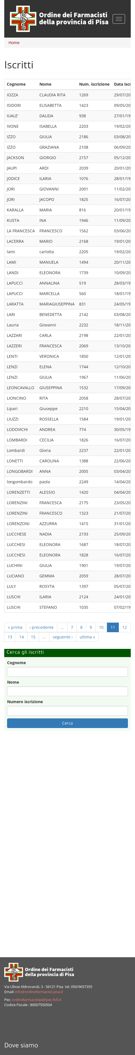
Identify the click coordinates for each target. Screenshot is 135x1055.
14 (21, 637)
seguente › (63, 637)
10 (101, 627)
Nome (13, 682)
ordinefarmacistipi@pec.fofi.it (37, 999)
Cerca (67, 723)
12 (124, 627)
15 (33, 637)
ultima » (87, 637)
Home (14, 42)
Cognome (16, 662)
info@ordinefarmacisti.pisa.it (39, 991)
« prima (15, 627)
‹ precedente (41, 627)
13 (10, 637)
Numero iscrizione (25, 701)
